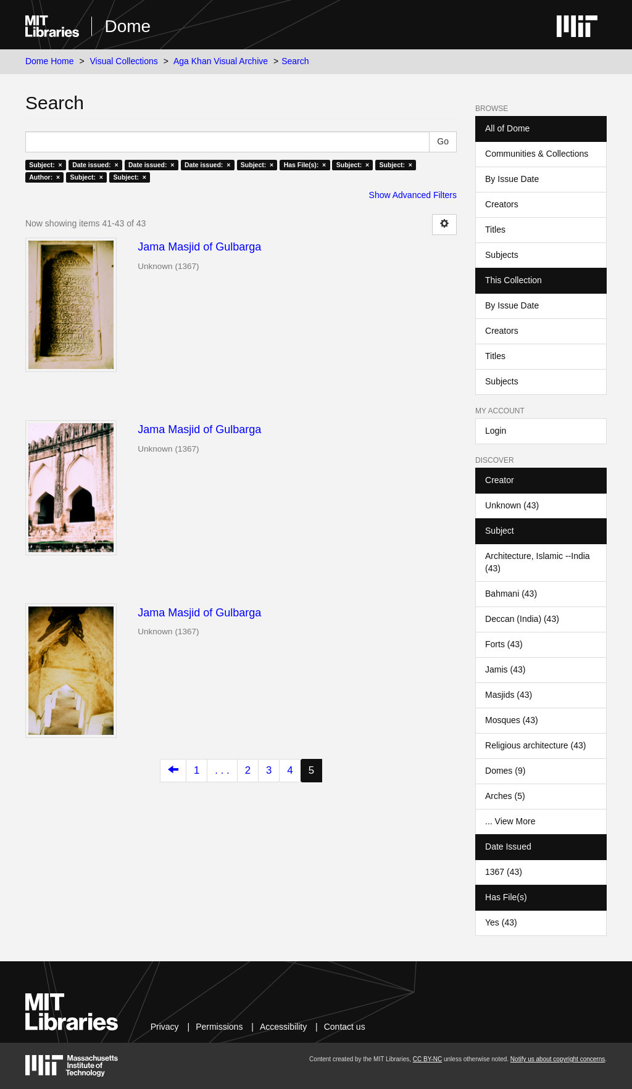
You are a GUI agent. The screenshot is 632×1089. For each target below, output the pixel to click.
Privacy (165, 1027)
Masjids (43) (508, 695)
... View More (510, 821)
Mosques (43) (511, 720)
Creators (501, 204)
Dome (127, 26)
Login (495, 431)
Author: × (44, 177)
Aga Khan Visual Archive (220, 61)
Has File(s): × (305, 164)
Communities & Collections (536, 154)
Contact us (344, 1027)
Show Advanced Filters (413, 195)
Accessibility (283, 1027)
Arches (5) (505, 796)
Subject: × (45, 164)
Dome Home (49, 61)
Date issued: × (95, 164)
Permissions (219, 1027)
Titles (495, 229)
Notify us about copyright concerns (557, 1059)
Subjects (501, 255)
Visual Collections (124, 61)
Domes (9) (505, 771)
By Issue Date (512, 179)
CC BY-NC (427, 1059)
